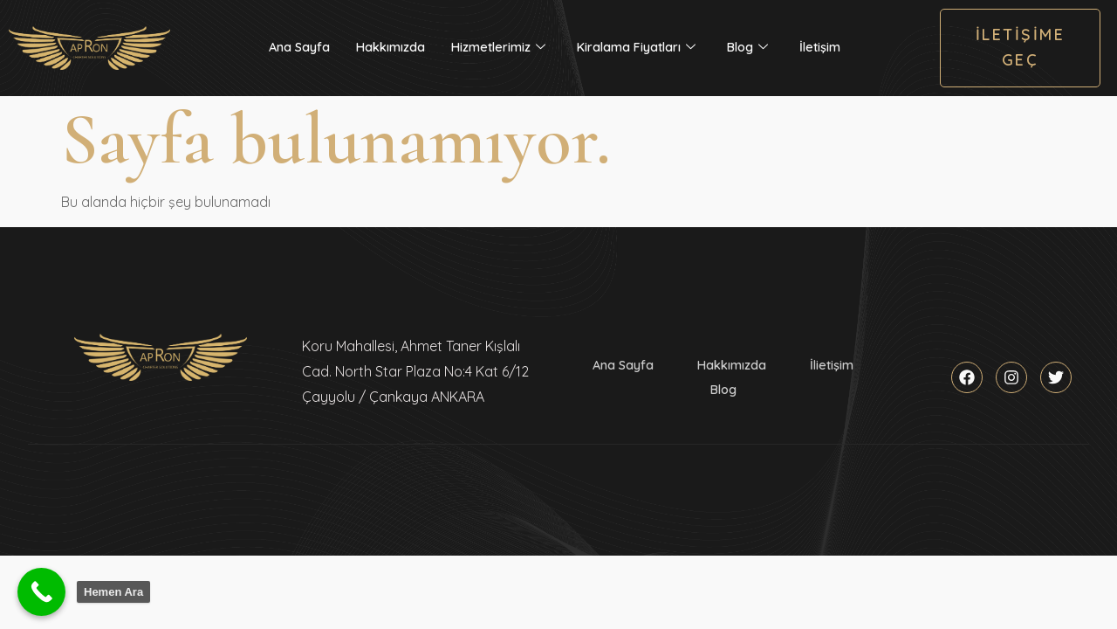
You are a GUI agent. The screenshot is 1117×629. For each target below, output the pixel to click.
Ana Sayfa (299, 47)
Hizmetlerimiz (498, 47)
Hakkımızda (390, 47)
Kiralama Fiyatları (636, 47)
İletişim (819, 47)
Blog (747, 47)
